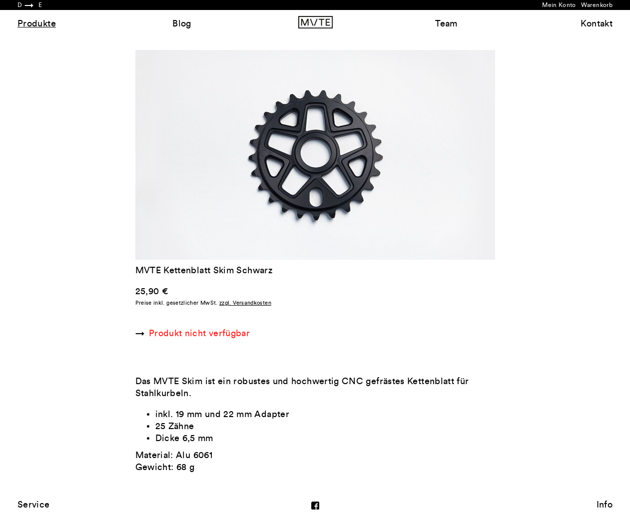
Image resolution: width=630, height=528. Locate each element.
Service (33, 504)
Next (405, 155)
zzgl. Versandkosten (245, 303)
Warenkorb (597, 5)
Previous (225, 155)
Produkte (36, 23)
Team (446, 23)
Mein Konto (559, 5)
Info (605, 504)
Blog (181, 23)
